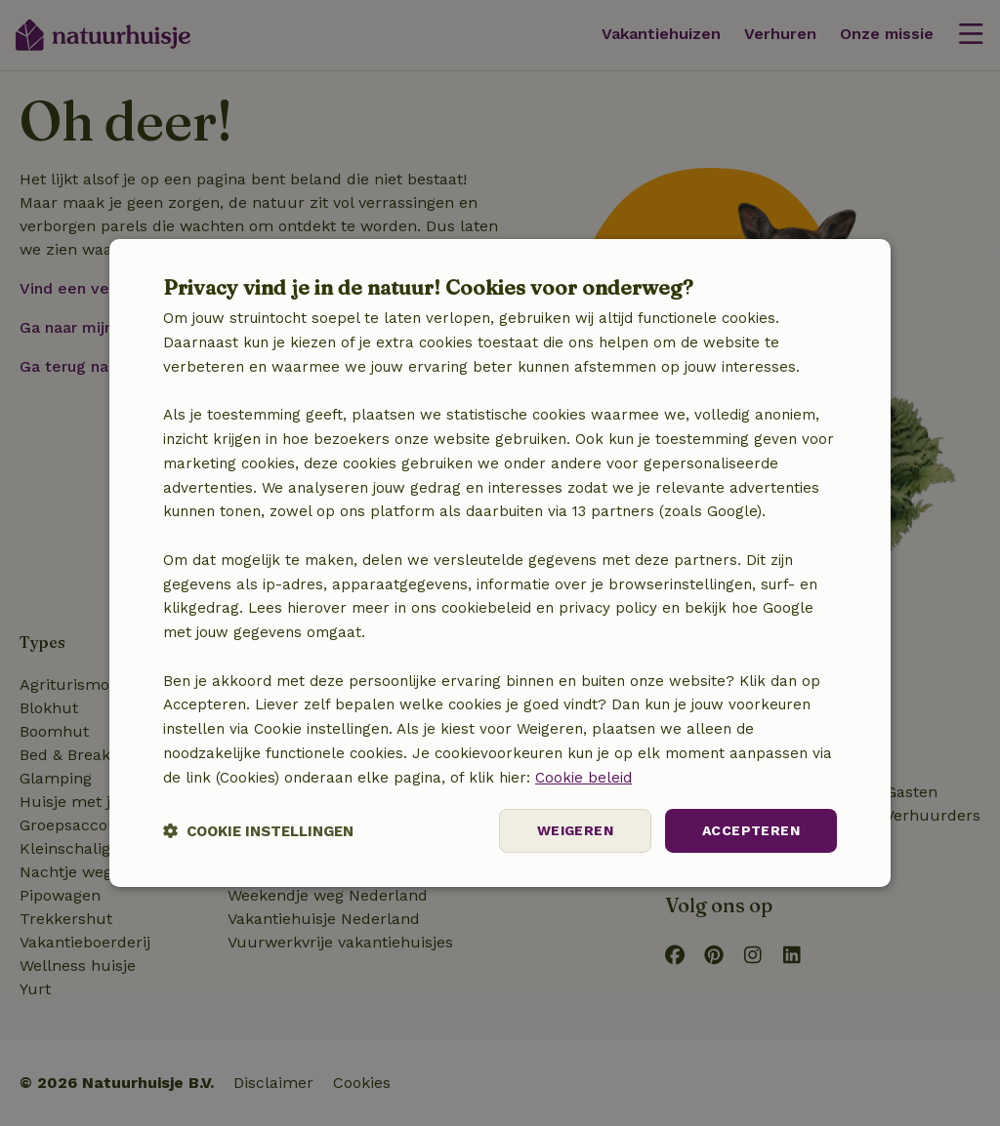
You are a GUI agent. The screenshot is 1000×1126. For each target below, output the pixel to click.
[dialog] (500, 563)
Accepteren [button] (751, 830)
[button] (258, 831)
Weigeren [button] (575, 830)
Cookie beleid (583, 777)
